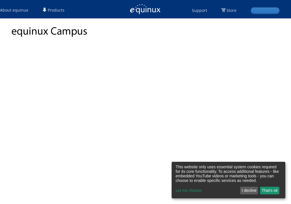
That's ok (270, 190)
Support (199, 10)
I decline (249, 190)
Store (231, 10)
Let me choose (189, 190)
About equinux (14, 10)
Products (53, 10)
